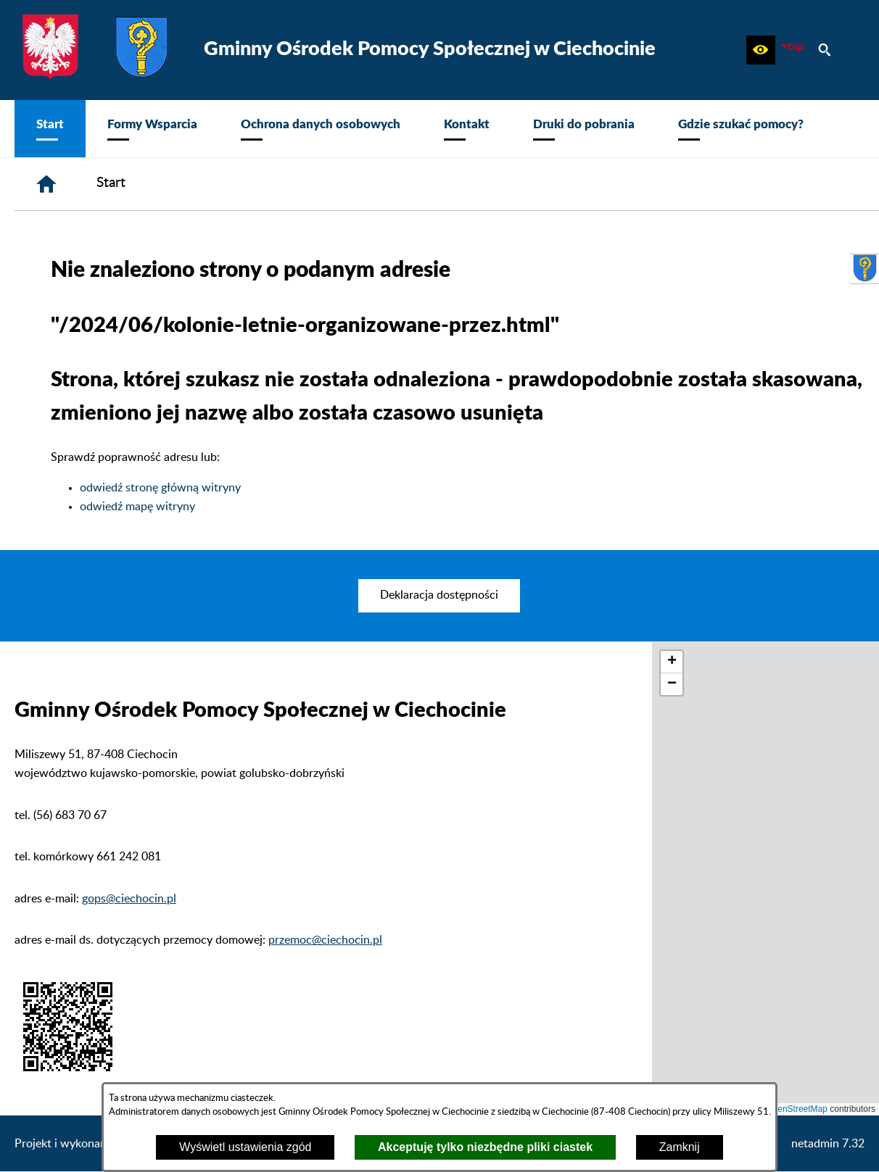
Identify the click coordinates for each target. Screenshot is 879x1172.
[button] (760, 50)
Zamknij (679, 1147)
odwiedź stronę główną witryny (160, 488)
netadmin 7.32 (827, 1144)
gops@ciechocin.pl (129, 899)
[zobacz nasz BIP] (792, 50)
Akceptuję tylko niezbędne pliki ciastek (485, 1147)
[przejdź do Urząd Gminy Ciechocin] (864, 268)
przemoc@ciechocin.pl (325, 940)
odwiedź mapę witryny (137, 506)
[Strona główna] (46, 184)
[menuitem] (50, 128)
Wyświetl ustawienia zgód (245, 1147)
